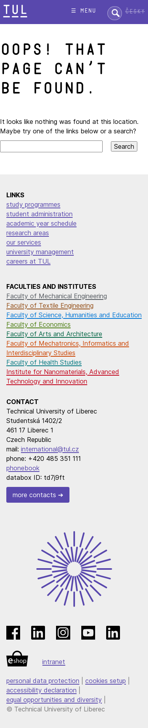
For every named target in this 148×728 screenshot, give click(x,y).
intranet (53, 662)
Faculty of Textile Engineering (50, 305)
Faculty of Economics (38, 324)
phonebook (22, 468)
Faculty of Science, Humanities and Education (74, 315)
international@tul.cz (50, 449)
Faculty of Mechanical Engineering (56, 296)
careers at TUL (28, 261)
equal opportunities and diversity (54, 700)
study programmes (33, 204)
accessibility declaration (41, 690)
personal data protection (42, 681)
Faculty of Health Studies (44, 362)
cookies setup (105, 681)
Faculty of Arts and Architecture (54, 334)
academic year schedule (41, 223)
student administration (39, 214)
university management (40, 252)
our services (23, 242)
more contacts (34, 495)
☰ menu (83, 11)
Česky (135, 11)
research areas (27, 233)
